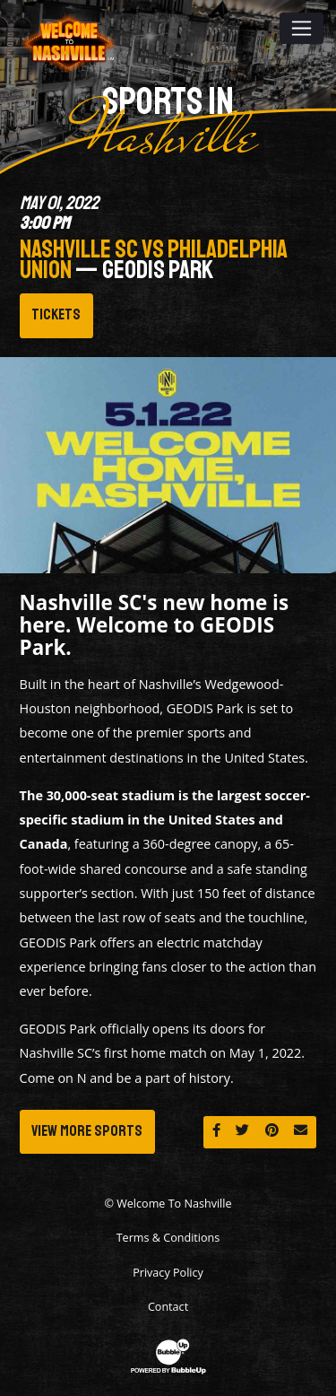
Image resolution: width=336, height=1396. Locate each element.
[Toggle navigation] (301, 28)
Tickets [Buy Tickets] (56, 314)
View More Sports (86, 1130)
